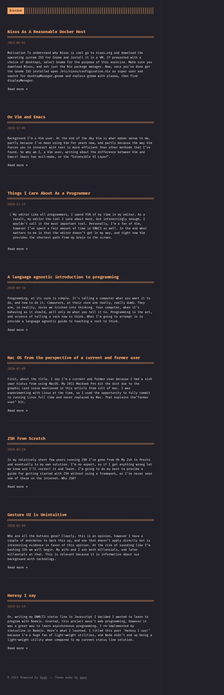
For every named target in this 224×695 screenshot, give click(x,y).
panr (83, 677)
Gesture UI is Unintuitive (37, 514)
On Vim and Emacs (26, 116)
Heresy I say (21, 595)
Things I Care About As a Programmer (48, 193)
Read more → (17, 89)
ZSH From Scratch (26, 438)
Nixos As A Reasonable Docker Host (46, 31)
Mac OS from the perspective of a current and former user (73, 357)
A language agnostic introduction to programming (63, 276)
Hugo (43, 677)
